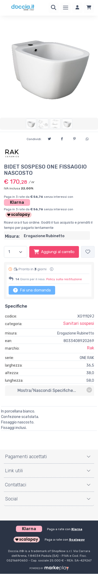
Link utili (14, 471)
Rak (90, 347)
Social (11, 499)
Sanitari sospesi (78, 323)
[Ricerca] (53, 7)
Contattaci (15, 485)
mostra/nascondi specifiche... (55, 390)
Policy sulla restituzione (64, 279)
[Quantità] (15, 252)
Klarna (17, 202)
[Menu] (65, 7)
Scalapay (77, 539)
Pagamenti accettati (26, 456)
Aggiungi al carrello (54, 251)
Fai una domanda (32, 290)
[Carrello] (89, 8)
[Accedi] (77, 8)
